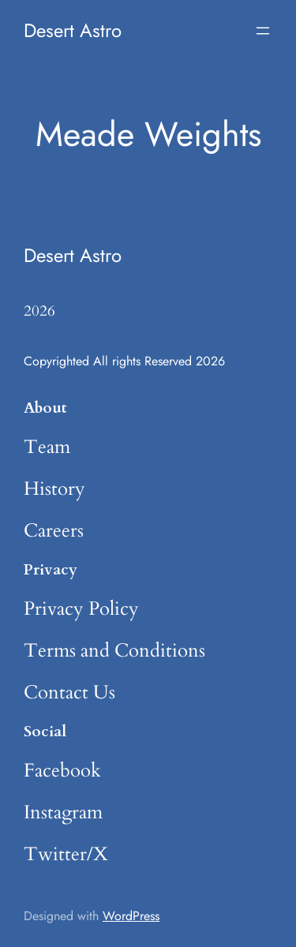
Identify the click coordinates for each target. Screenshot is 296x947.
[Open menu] (262, 30)
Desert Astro (73, 30)
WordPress (131, 916)
